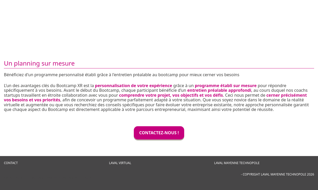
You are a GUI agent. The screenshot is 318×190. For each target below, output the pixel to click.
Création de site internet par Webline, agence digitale (49, 177)
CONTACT (11, 163)
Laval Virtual (120, 163)
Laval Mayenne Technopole (237, 163)
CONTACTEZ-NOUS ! (159, 133)
